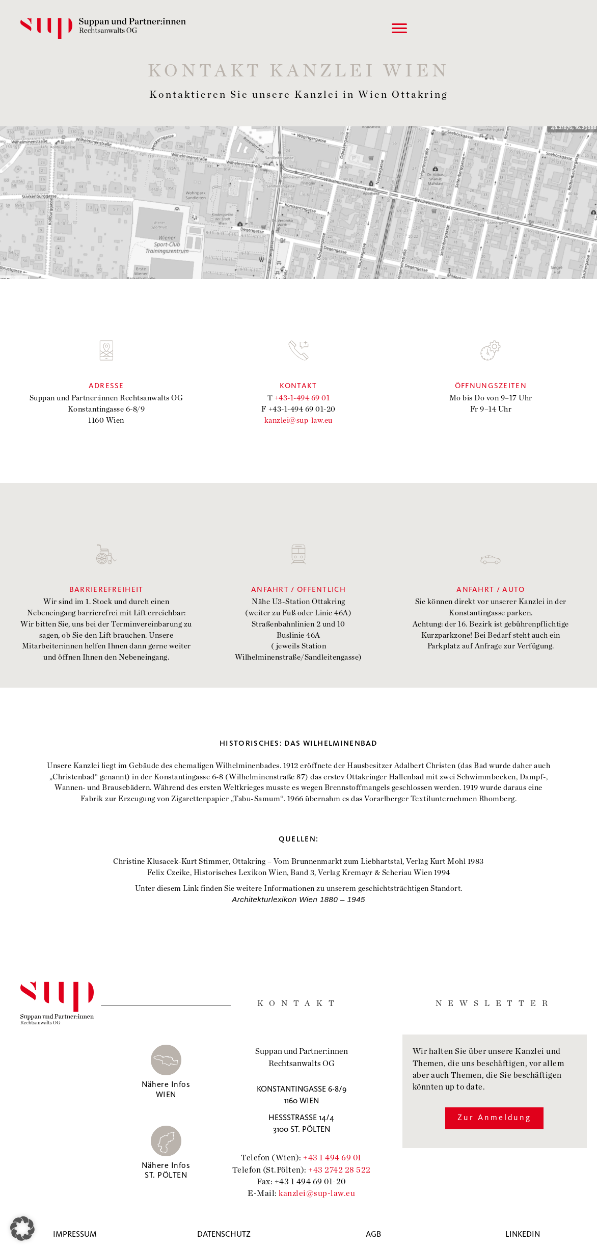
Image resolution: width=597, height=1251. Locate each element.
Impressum (75, 1235)
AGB (373, 1235)
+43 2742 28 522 (339, 1169)
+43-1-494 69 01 (302, 397)
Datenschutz (224, 1235)
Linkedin (522, 1235)
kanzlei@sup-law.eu (298, 419)
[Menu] (399, 28)
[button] (22, 1228)
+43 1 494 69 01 (332, 1157)
